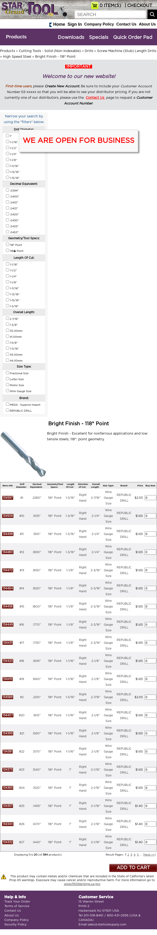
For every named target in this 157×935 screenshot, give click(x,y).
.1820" (36, 588)
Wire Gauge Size (108, 498)
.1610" (37, 715)
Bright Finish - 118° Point (55, 56)
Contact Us (126, 24)
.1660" (36, 679)
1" (70, 769)
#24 (22, 787)
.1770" (37, 624)
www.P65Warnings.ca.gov (82, 884)
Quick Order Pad (132, 37)
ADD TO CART (133, 868)
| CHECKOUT (138, 6)
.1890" (36, 552)
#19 (21, 679)
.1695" (37, 661)
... (140, 854)
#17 (22, 642)
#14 (21, 588)
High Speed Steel (17, 56)
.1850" (36, 570)
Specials (98, 37)
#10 (21, 515)
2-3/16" (96, 570)
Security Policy (15, 924)
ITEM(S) (110, 6)
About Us (147, 24)
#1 (21, 497)
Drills (89, 51)
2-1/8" (95, 661)
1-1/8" (70, 570)
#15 (22, 606)
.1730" (37, 642)
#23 (21, 769)
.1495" (37, 806)
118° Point (55, 497)
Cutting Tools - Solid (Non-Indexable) (50, 51)
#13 (22, 570)
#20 (22, 715)
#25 (21, 806)
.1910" (37, 534)
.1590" (36, 733)
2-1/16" (95, 769)
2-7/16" (95, 497)
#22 (21, 751)
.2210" (36, 697)
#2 (22, 697)
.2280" (36, 497)
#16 (21, 624)
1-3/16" (70, 515)
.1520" (37, 787)
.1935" (37, 515)
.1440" (36, 842)
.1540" (36, 769)
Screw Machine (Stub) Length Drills (126, 51)
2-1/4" (96, 515)
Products (16, 36)
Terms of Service (16, 906)
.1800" (36, 606)
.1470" (36, 824)
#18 (21, 661)
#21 (22, 733)
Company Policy (99, 24)
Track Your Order (17, 901)
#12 (22, 552)
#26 (22, 824)
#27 (21, 842)
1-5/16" (70, 497)
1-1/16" (70, 661)
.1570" (37, 751)
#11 (22, 534)
